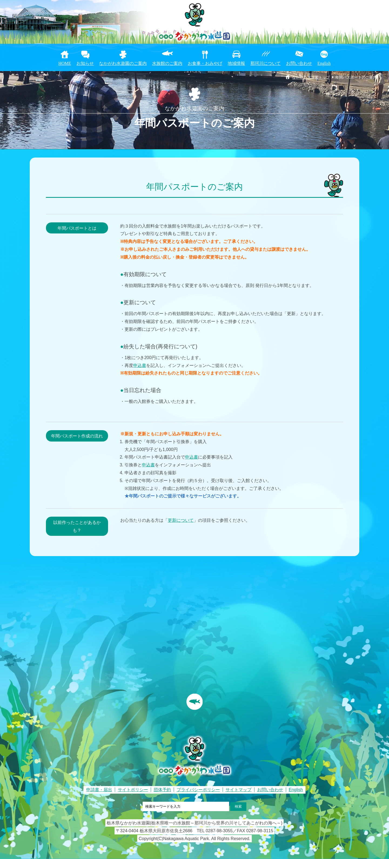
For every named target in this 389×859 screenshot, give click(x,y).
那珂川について (265, 63)
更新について (181, 520)
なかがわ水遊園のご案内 (123, 63)
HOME (64, 63)
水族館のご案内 (167, 63)
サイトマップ (238, 789)
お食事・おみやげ (205, 63)
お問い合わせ (299, 63)
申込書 (139, 365)
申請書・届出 (99, 789)
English (324, 63)
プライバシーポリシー (198, 789)
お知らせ (85, 63)
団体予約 (162, 789)
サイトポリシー (133, 789)
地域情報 (236, 63)
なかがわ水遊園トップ (311, 77)
